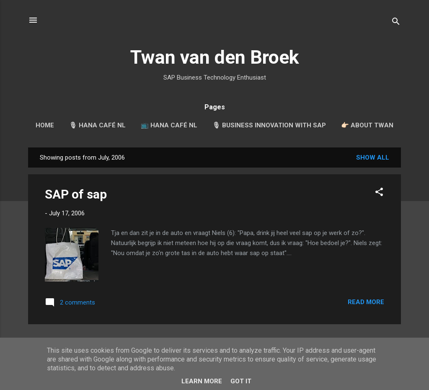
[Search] (396, 23)
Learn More (201, 381)
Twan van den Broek (214, 57)
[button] (379, 193)
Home (45, 125)
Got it (240, 381)
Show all (372, 157)
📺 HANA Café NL (169, 125)
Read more (366, 302)
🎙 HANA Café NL (97, 125)
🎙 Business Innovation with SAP (269, 125)
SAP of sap (76, 194)
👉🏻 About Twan (367, 125)
